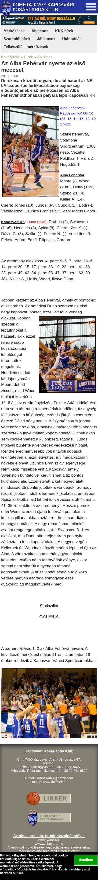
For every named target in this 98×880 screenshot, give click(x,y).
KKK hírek (64, 31)
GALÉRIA (49, 616)
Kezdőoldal (10, 57)
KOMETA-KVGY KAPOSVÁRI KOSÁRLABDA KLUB (43, 7)
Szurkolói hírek (17, 39)
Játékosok (46, 39)
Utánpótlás (72, 39)
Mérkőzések (14, 31)
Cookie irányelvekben (34, 869)
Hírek (28, 57)
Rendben (86, 860)
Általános (40, 31)
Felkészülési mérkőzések (26, 47)
